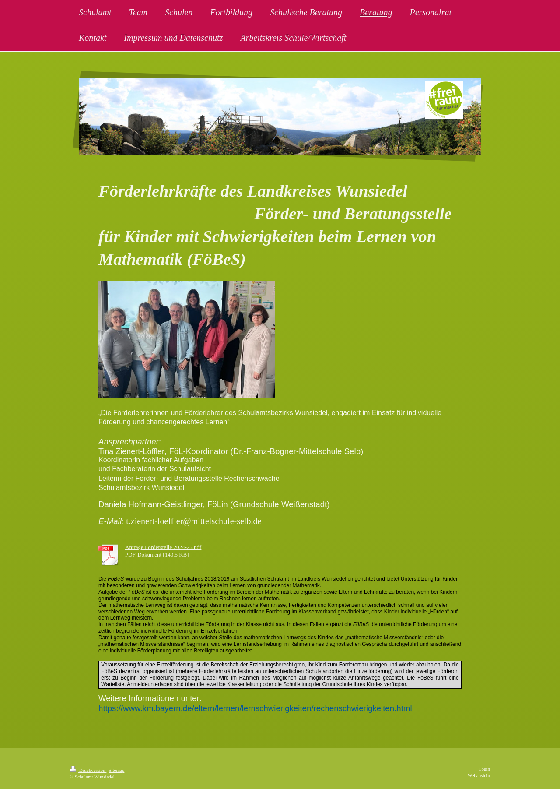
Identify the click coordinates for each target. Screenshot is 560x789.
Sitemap (116, 770)
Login (484, 768)
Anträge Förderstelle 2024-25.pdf (163, 547)
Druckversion (88, 770)
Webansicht (479, 775)
